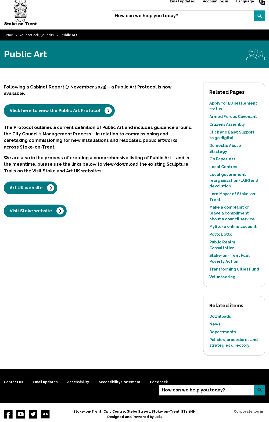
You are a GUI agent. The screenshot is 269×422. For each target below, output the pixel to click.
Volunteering (222, 277)
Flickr (45, 414)
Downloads (220, 316)
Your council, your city (36, 35)
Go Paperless (222, 159)
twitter (33, 414)
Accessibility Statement (120, 382)
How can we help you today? (146, 15)
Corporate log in (248, 411)
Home (8, 35)
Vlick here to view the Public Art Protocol (55, 110)
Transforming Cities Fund (234, 269)
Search (259, 15)
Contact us (13, 382)
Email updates (45, 382)
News (214, 324)
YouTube (20, 414)
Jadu (158, 417)
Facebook (8, 414)
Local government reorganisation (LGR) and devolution (233, 180)
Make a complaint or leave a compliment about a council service (232, 213)
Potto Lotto (220, 234)
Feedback (159, 382)
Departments (222, 332)
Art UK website (26, 187)
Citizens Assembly (227, 124)
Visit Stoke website (31, 210)
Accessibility (78, 382)
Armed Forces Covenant (233, 116)
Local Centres (223, 166)
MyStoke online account (233, 226)
